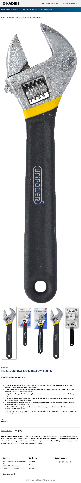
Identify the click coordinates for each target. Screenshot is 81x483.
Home (3, 9)
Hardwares (10, 17)
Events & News (37, 9)
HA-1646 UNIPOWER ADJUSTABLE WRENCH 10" (27, 370)
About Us (9, 9)
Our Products (19, 9)
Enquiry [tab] (18, 430)
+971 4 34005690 (70, 3)
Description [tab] (6, 430)
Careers (29, 9)
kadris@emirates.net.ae (49, 3)
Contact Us (48, 9)
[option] (40, 163)
